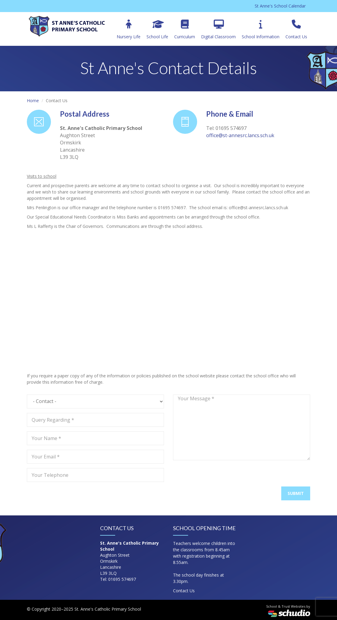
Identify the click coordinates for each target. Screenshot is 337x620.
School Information (260, 29)
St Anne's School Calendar (280, 6)
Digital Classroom (218, 29)
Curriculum (184, 29)
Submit (296, 493)
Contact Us (296, 29)
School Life (157, 29)
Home (33, 100)
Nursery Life (128, 29)
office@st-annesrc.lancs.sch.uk (240, 135)
